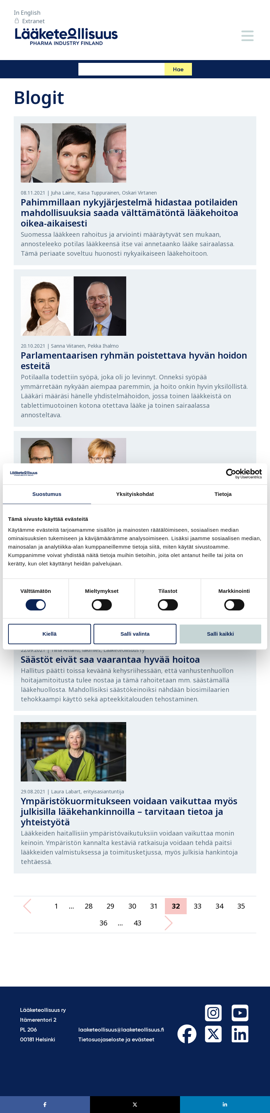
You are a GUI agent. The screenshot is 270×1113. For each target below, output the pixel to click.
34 (219, 906)
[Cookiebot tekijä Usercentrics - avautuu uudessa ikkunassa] (231, 474)
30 (132, 906)
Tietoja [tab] (223, 494)
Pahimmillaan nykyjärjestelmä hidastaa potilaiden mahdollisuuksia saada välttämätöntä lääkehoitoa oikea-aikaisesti (129, 212)
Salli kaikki (220, 634)
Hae (178, 70)
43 (137, 923)
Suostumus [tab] (47, 494)
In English (27, 13)
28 (88, 906)
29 (110, 906)
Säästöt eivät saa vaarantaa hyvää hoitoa (110, 659)
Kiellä (50, 634)
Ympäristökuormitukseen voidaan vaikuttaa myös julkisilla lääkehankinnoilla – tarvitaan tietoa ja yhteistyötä (129, 811)
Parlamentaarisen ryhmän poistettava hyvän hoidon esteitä (134, 360)
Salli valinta (135, 634)
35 (241, 906)
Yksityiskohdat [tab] (135, 494)
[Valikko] (247, 36)
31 (154, 906)
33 (197, 906)
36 (103, 923)
